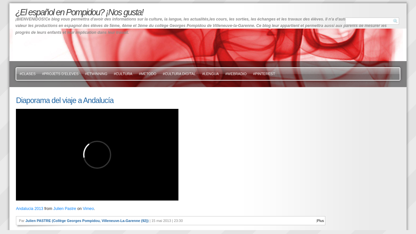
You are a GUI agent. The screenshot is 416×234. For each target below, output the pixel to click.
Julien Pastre (64, 208)
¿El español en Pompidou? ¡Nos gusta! (79, 12)
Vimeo (88, 208)
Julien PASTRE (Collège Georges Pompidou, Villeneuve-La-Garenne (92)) (87, 221)
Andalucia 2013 (29, 208)
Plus (320, 221)
